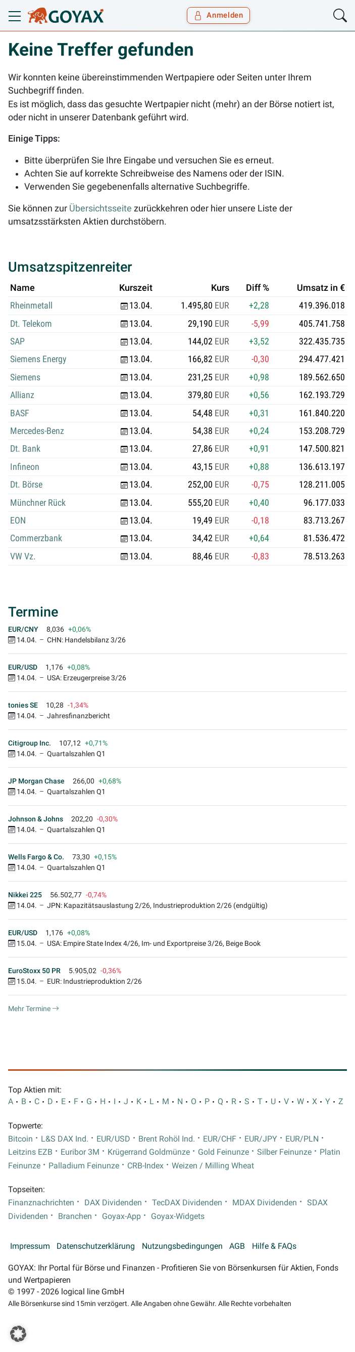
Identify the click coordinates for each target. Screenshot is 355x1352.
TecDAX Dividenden (187, 1202)
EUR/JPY (260, 1139)
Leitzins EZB (30, 1152)
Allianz (22, 395)
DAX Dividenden (113, 1202)
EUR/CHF (219, 1139)
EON (18, 520)
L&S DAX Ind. (64, 1139)
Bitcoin (20, 1139)
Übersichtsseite (100, 208)
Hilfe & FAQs (274, 1246)
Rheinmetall (31, 305)
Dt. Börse (26, 484)
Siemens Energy (38, 359)
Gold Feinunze (223, 1152)
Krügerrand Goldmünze (149, 1152)
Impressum (30, 1246)
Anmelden (218, 15)
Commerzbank (36, 538)
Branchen (75, 1216)
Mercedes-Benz (37, 431)
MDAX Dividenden (264, 1202)
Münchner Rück (38, 503)
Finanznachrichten (41, 1202)
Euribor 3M (80, 1152)
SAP (17, 341)
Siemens (25, 377)
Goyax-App (121, 1216)
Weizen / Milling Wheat (213, 1165)
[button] (18, 1334)
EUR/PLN (302, 1139)
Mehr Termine (33, 1009)
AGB (237, 1246)
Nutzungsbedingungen (182, 1246)
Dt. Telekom (31, 324)
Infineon (24, 467)
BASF (19, 413)
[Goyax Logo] (66, 16)
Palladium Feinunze (83, 1165)
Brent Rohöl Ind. (166, 1139)
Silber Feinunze (284, 1152)
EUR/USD (113, 1139)
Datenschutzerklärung (96, 1246)
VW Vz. (23, 556)
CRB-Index (145, 1165)
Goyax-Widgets (178, 1216)
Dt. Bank (25, 449)
